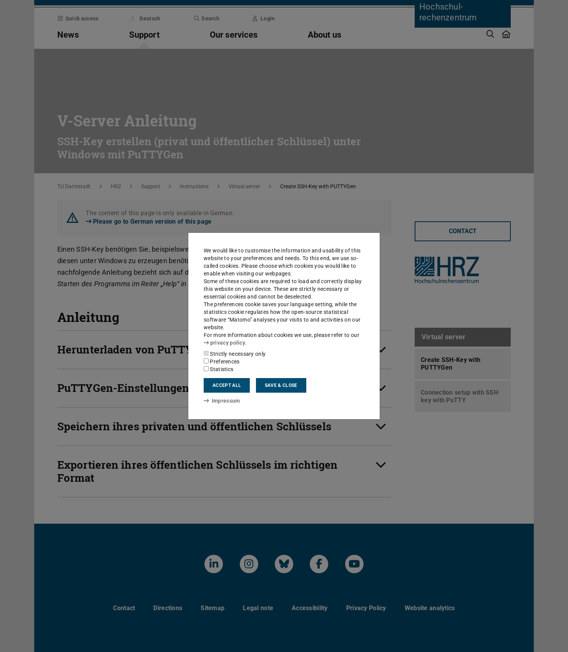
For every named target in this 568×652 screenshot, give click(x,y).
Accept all (227, 385)
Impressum (222, 401)
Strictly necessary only (235, 354)
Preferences (222, 361)
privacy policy (224, 343)
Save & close (281, 385)
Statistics (218, 369)
